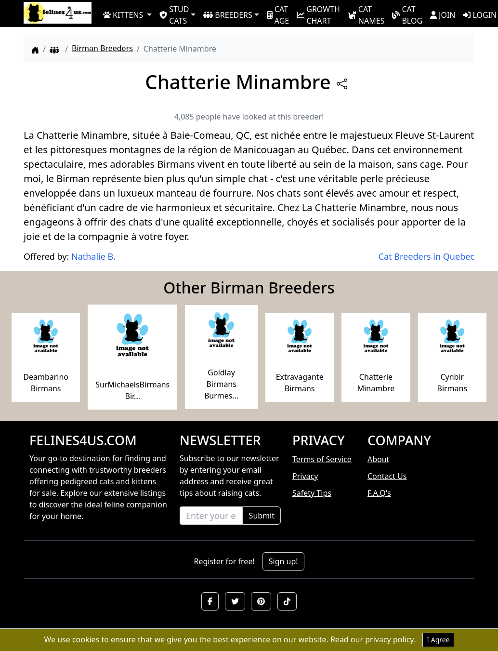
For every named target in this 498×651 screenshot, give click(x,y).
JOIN (442, 15)
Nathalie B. (93, 256)
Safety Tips (311, 493)
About (378, 459)
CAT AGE (278, 14)
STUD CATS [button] (174, 14)
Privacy (305, 476)
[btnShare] (342, 84)
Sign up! (283, 561)
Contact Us (386, 476)
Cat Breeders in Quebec (426, 256)
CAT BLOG (407, 14)
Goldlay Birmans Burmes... (221, 384)
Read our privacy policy (372, 639)
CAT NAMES (366, 14)
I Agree (438, 639)
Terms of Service (322, 459)
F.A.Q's (379, 493)
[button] (210, 601)
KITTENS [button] (123, 15)
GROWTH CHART (318, 14)
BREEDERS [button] (227, 15)
